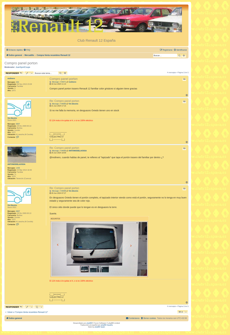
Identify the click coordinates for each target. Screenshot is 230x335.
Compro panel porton (21, 63)
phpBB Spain (100, 327)
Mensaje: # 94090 (58, 104)
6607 (18, 124)
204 (17, 82)
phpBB (89, 323)
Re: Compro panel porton (64, 100)
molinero (11, 78)
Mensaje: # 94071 (58, 82)
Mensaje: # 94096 (58, 151)
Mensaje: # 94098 (58, 191)
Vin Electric (12, 118)
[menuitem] (26, 50)
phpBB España (107, 325)
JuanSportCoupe (23, 67)
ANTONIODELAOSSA (16, 164)
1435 (18, 168)
